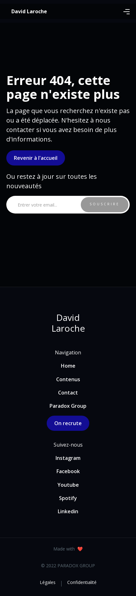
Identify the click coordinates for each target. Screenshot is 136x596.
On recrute (68, 423)
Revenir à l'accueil (35, 157)
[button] (126, 11)
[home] (29, 11)
